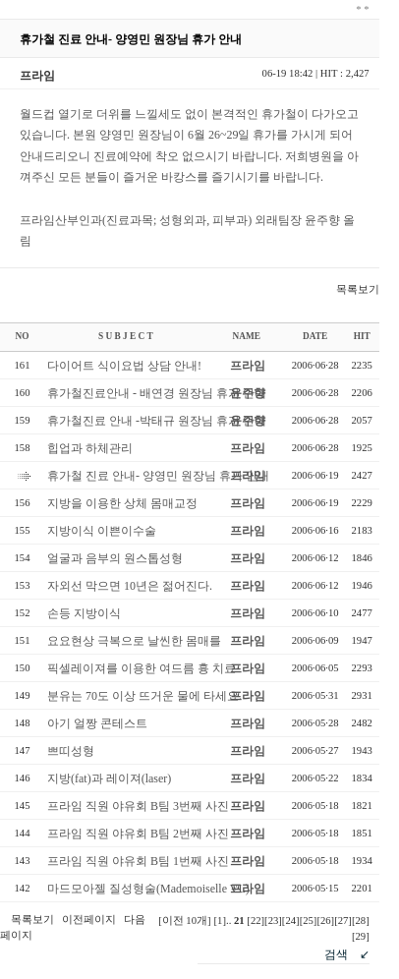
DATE (315, 336)
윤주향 (247, 393)
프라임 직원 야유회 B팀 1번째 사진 (138, 861)
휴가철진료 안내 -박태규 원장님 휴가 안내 (156, 421)
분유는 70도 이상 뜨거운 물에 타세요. (144, 696)
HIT (362, 336)
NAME (246, 336)
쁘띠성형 (70, 751)
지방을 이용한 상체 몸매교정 (122, 503)
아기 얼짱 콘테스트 (97, 723)
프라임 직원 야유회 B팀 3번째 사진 (138, 806)
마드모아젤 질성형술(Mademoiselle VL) (148, 888)
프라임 (247, 366)
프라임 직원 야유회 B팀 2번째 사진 (138, 833)
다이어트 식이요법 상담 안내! (124, 366)
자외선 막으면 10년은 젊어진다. (129, 586)
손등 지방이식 (84, 613)
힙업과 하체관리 (90, 448)
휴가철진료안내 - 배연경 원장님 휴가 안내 (156, 393)
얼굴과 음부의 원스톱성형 (115, 558)
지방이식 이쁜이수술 (101, 531)
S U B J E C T (125, 336)
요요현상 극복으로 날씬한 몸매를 (134, 641)
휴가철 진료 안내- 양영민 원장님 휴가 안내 (158, 476)
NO (22, 336)
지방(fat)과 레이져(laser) (109, 778)
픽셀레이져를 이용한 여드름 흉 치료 (141, 668)
